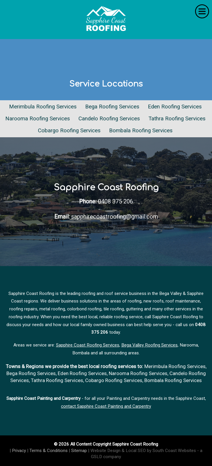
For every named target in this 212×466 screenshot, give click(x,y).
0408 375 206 (115, 201)
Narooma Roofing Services (37, 118)
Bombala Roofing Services (141, 130)
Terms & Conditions (48, 450)
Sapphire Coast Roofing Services (87, 345)
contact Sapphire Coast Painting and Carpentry (106, 406)
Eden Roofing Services (175, 106)
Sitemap (79, 450)
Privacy (19, 450)
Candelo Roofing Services (109, 118)
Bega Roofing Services (112, 106)
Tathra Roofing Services (177, 118)
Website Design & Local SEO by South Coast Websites (143, 450)
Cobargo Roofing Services (69, 130)
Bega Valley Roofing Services (149, 345)
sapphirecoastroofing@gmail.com (114, 216)
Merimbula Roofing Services (43, 106)
